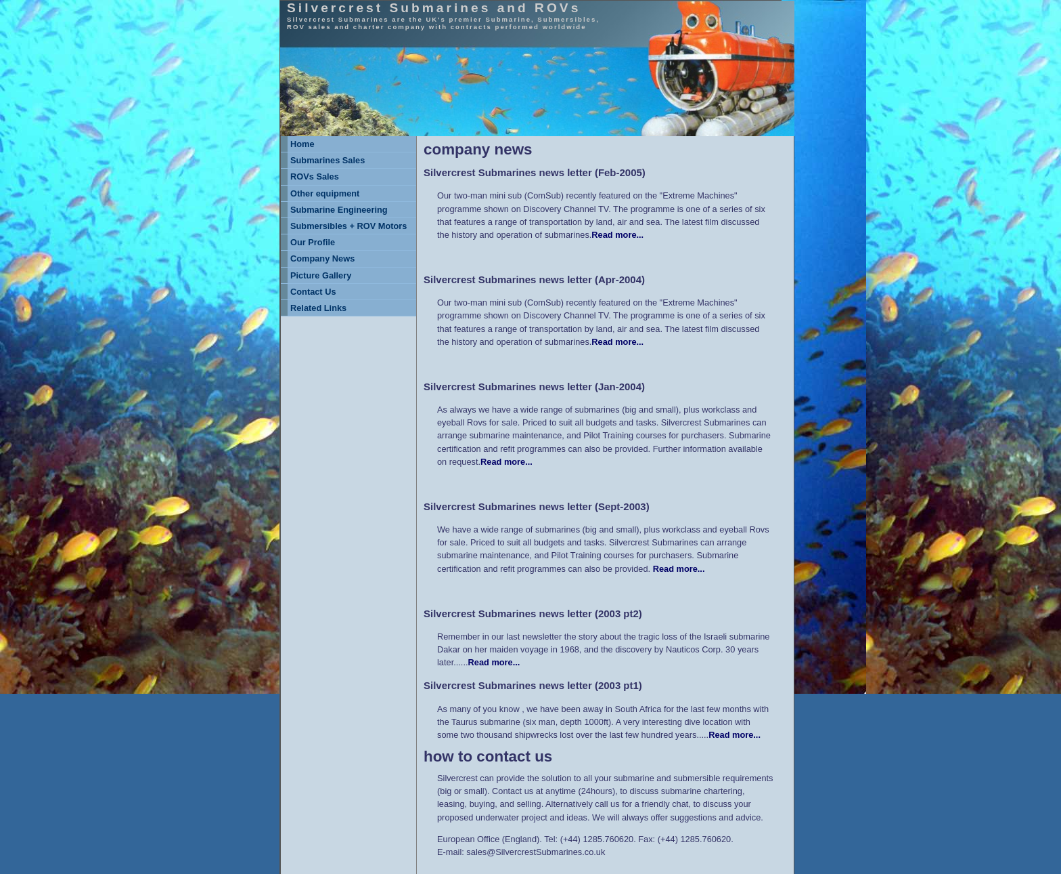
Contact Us (313, 292)
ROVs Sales (314, 176)
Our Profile (312, 242)
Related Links (318, 308)
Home (302, 144)
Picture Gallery (320, 275)
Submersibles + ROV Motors (348, 226)
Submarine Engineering (339, 210)
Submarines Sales (327, 160)
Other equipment (324, 193)
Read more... (617, 235)
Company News (322, 258)
